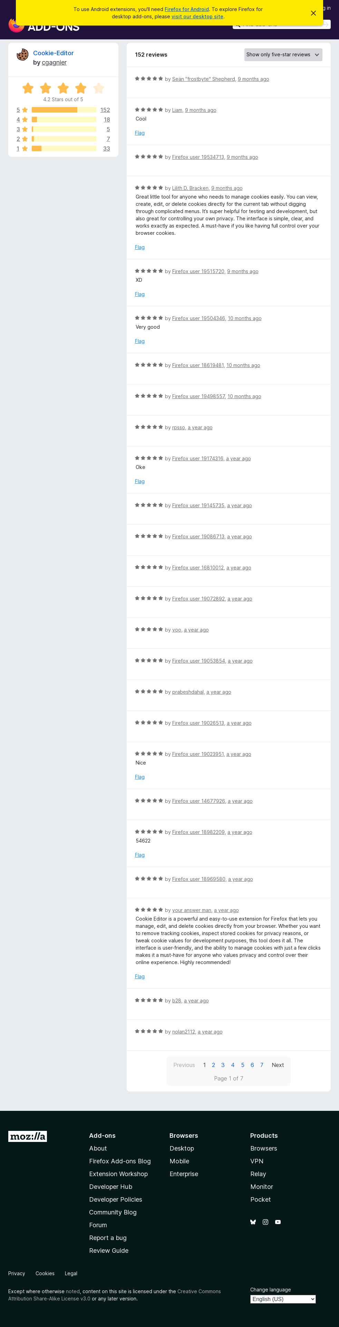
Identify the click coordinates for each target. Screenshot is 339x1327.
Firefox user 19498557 (198, 396)
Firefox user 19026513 (198, 723)
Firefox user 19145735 (198, 505)
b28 (176, 1000)
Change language (270, 1289)
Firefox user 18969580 (198, 879)
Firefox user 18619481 (198, 365)
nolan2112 (183, 1032)
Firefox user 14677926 (198, 801)
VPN (256, 1161)
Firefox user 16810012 (198, 567)
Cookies (45, 1273)
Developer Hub (110, 1186)
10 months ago (245, 318)
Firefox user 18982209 (198, 832)
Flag (140, 133)
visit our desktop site (197, 16)
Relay (258, 1173)
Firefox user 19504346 (198, 318)
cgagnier (54, 62)
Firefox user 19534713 (198, 157)
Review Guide (108, 1250)
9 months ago (253, 79)
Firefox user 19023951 (198, 754)
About (98, 1148)
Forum (98, 1225)
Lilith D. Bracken (190, 188)
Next (278, 1064)
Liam (177, 110)
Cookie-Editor (53, 53)
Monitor (261, 1186)
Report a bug (108, 1237)
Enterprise (184, 1173)
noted (73, 1291)
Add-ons (102, 1135)
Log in (324, 8)
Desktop (182, 1148)
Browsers (263, 1148)
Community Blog (113, 1212)
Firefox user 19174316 (197, 458)
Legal (71, 1273)
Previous (184, 1064)
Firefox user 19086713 (198, 536)
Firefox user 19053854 (198, 661)
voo (176, 630)
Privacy (16, 1273)
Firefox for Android (187, 9)
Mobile (179, 1161)
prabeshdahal (188, 692)
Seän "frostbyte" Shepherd (203, 79)
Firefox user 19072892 (198, 599)
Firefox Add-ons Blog (120, 1161)
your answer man (191, 910)
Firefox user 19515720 (198, 271)
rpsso (178, 427)
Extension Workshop (118, 1173)
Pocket (260, 1199)
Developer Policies (115, 1199)
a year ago (200, 427)
